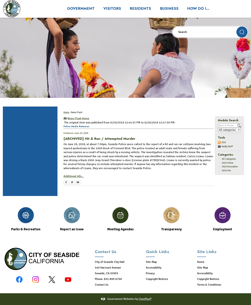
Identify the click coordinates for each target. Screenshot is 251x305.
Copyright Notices (157, 279)
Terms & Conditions (209, 285)
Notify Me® (227, 146)
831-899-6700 (113, 279)
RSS (224, 142)
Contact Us (101, 285)
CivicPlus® (145, 299)
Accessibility (153, 267)
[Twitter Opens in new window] (72, 182)
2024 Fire (226, 170)
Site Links (206, 251)
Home (66, 112)
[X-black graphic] (52, 279)
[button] (241, 32)
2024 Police (227, 162)
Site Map (151, 262)
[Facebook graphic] (19, 279)
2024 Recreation (230, 166)
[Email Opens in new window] (78, 182)
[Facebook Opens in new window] (66, 182)
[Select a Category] (229, 130)
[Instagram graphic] (35, 279)
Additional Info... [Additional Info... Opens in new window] (74, 176)
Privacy (150, 273)
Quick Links (157, 251)
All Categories (229, 159)
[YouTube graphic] (68, 279)
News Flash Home (78, 118)
